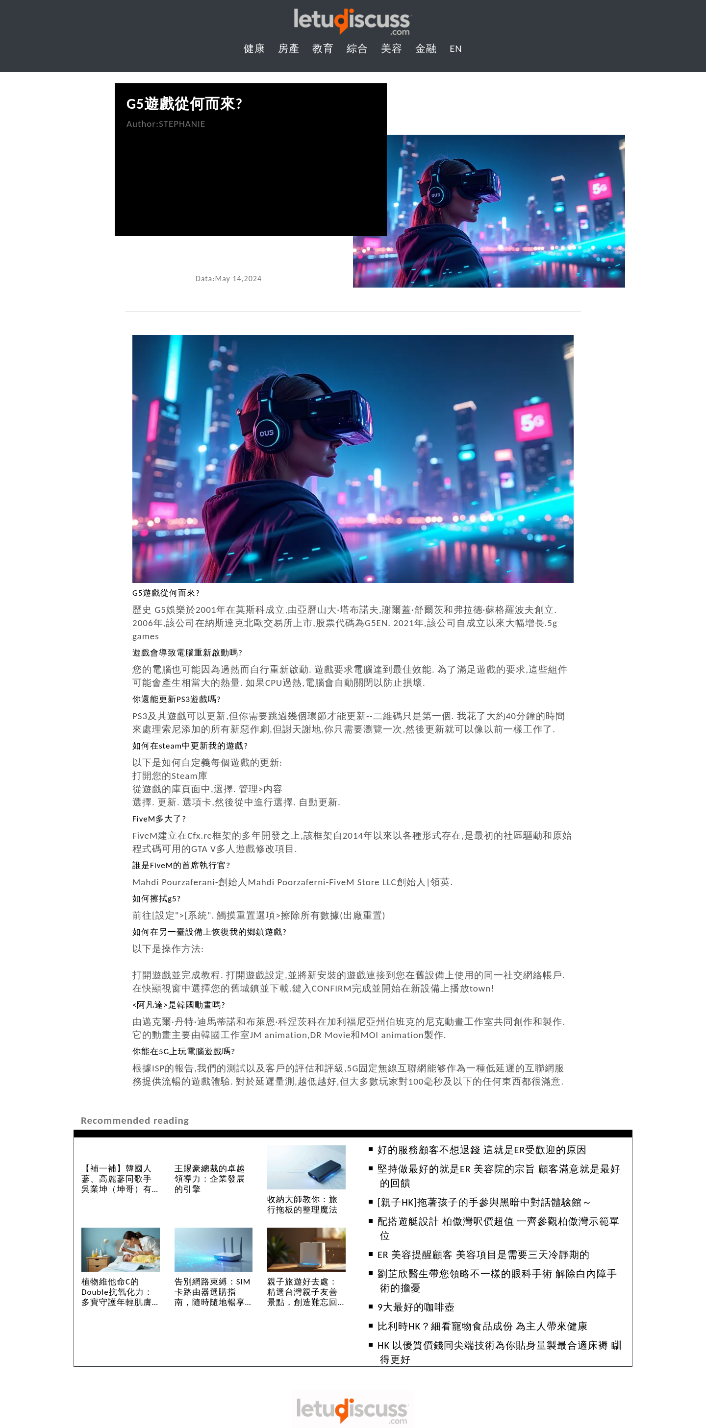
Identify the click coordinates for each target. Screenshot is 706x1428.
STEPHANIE (182, 123)
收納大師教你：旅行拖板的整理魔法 (302, 1204)
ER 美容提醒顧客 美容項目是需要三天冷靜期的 (484, 1254)
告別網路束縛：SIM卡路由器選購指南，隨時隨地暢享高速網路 (213, 1297)
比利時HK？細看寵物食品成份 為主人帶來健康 (483, 1326)
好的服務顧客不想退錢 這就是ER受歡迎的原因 (482, 1150)
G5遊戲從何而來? (184, 104)
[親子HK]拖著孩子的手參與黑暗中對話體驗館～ (485, 1202)
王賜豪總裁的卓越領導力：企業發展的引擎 (210, 1178)
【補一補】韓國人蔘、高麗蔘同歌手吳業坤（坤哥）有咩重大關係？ (116, 1184)
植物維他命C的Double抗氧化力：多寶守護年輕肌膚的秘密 (117, 1297)
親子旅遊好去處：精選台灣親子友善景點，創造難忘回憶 (302, 1297)
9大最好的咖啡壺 (416, 1307)
